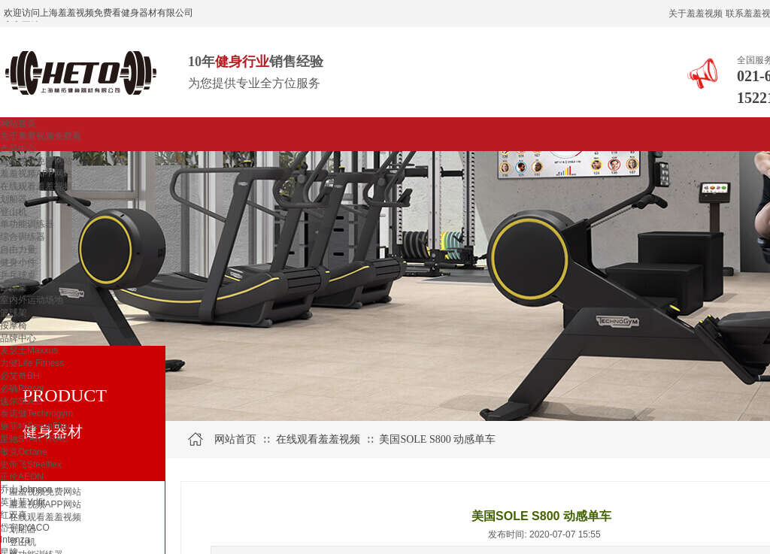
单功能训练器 (27, 224)
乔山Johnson (26, 489)
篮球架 (13, 312)
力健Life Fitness (32, 363)
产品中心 (18, 149)
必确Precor (22, 388)
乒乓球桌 (18, 275)
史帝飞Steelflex (31, 464)
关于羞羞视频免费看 (40, 136)
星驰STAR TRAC (34, 439)
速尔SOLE (21, 401)
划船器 (13, 199)
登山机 (13, 212)
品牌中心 (18, 338)
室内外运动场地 (31, 300)
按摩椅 (13, 325)
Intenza (14, 539)
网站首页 (18, 123)
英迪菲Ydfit (22, 502)
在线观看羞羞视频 (36, 186)
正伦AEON (22, 476)
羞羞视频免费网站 (36, 161)
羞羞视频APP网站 (36, 173)
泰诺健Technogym (36, 413)
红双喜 (13, 515)
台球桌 (13, 287)
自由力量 (18, 249)
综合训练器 (22, 237)
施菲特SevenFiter (35, 426)
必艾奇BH (20, 376)
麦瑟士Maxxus (29, 350)
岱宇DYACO (25, 527)
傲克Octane (23, 452)
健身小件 (18, 262)
